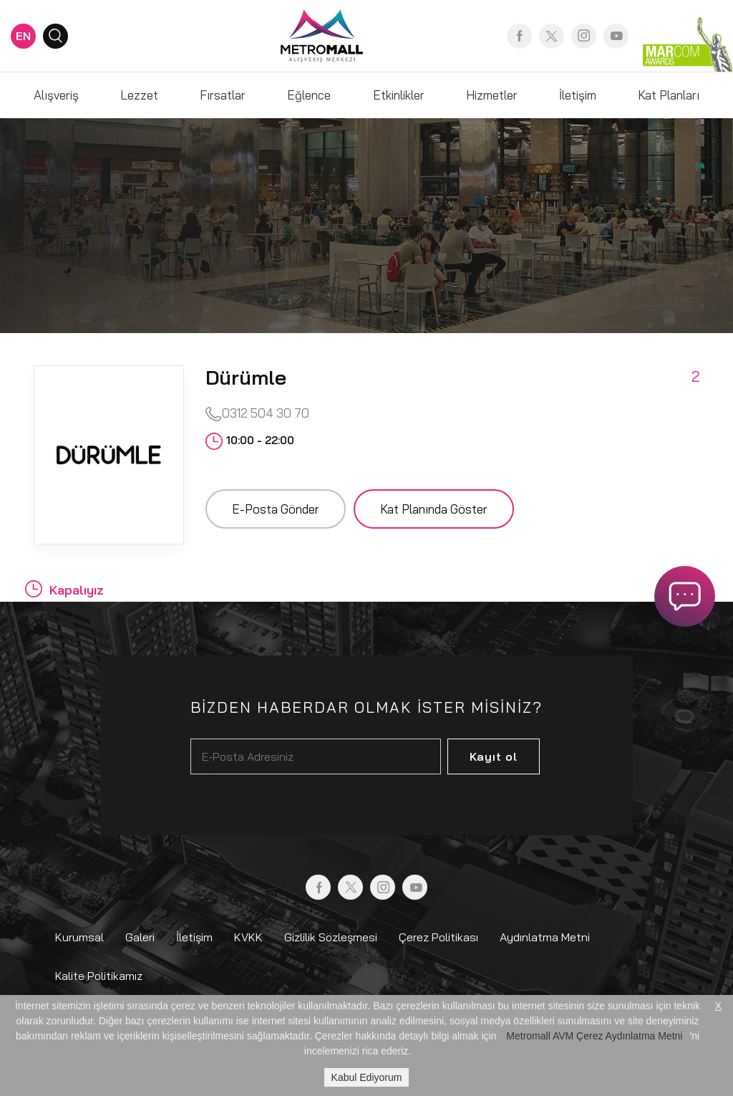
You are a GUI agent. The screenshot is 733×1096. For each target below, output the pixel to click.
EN (23, 36)
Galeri (140, 937)
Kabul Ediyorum (366, 1077)
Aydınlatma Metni (545, 937)
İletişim (577, 94)
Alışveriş (56, 94)
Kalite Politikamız (98, 975)
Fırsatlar (223, 94)
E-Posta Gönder (275, 508)
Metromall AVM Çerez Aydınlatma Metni (594, 1036)
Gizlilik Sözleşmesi (330, 937)
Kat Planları (668, 94)
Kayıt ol (494, 756)
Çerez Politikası (438, 937)
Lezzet (139, 94)
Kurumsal (79, 937)
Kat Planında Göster (433, 508)
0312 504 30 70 (257, 413)
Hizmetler (492, 94)
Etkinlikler (398, 94)
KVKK (248, 937)
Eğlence (309, 94)
